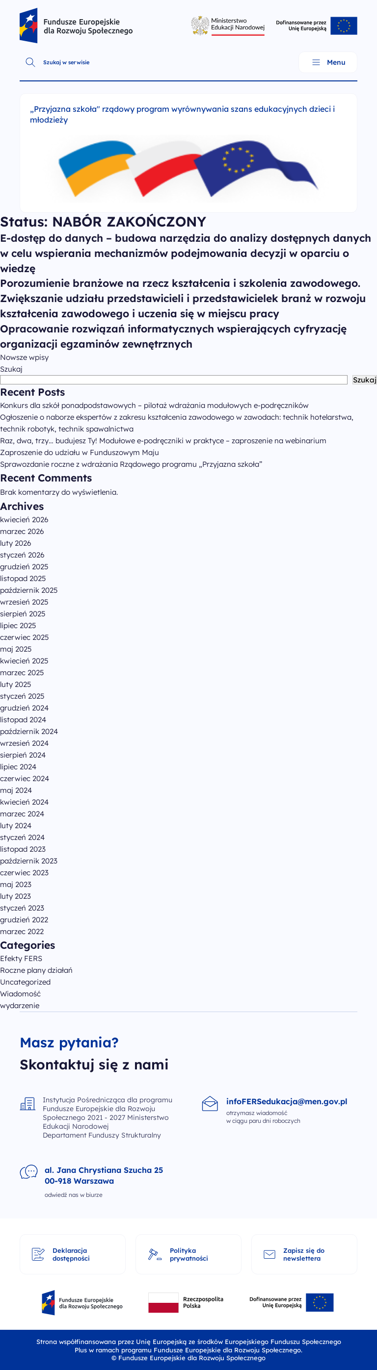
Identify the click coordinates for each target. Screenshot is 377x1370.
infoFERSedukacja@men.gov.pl (287, 1101)
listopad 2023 (23, 849)
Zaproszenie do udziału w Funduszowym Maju (79, 452)
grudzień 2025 (24, 566)
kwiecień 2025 (24, 660)
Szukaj (11, 369)
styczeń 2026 (22, 554)
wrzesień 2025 (24, 602)
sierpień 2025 (23, 613)
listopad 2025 (23, 578)
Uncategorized (25, 982)
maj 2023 (15, 884)
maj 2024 (16, 790)
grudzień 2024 (24, 707)
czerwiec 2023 (24, 872)
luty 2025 (15, 684)
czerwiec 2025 (24, 637)
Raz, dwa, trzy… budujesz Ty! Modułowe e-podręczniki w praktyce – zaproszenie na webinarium (163, 440)
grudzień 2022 (24, 919)
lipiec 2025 (18, 625)
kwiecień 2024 (24, 802)
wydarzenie (19, 1005)
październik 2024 (29, 731)
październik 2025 (29, 590)
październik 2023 (28, 860)
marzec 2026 (22, 531)
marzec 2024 (22, 813)
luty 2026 (15, 543)
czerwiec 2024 (24, 778)
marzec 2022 (22, 931)
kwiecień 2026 (24, 519)
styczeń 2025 (22, 696)
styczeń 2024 (22, 837)
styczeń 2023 (22, 908)
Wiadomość (20, 993)
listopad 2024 (23, 719)
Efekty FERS (21, 958)
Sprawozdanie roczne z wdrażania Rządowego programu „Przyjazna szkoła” (131, 464)
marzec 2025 (22, 672)
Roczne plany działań (36, 970)
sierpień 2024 (23, 755)
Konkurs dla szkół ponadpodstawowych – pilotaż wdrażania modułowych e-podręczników (154, 405)
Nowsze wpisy (24, 357)
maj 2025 (16, 649)
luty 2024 (15, 825)
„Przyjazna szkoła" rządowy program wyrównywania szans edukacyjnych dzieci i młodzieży (182, 114)
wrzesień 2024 (24, 743)
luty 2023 (15, 896)
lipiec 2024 (18, 766)
